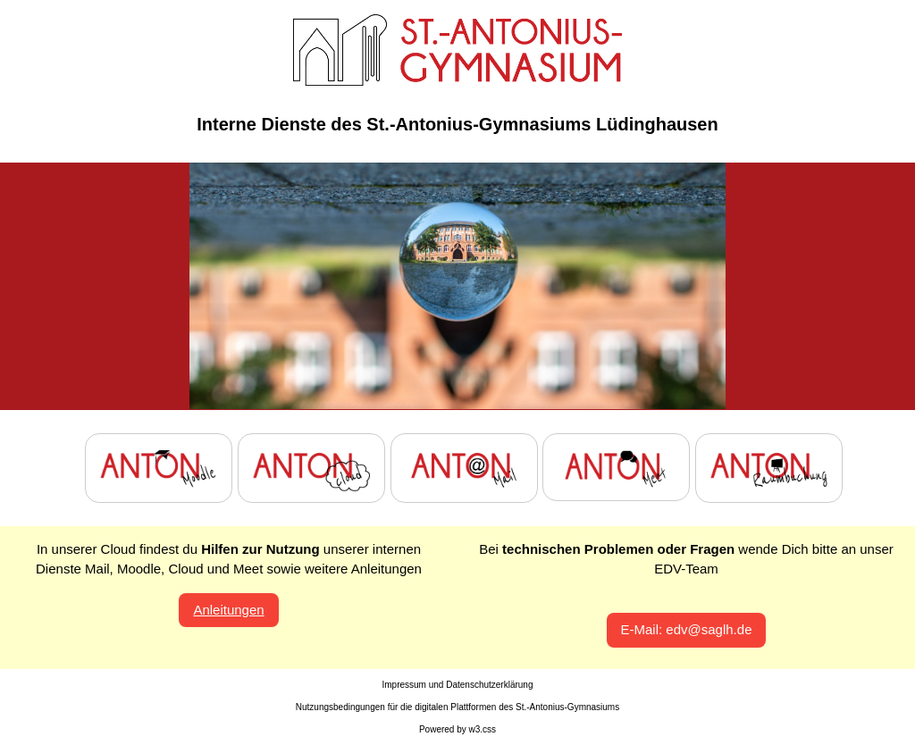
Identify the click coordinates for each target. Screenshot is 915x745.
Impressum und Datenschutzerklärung (457, 685)
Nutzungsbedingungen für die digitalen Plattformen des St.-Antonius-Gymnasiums (457, 707)
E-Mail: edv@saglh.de (686, 629)
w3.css (483, 729)
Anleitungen (228, 609)
